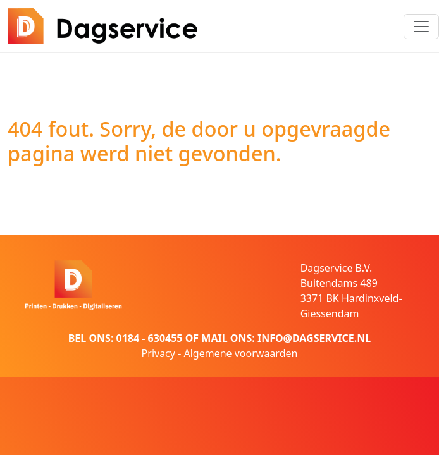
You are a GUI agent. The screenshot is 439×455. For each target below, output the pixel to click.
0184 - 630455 (149, 338)
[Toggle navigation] (421, 26)
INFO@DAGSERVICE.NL (314, 338)
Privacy (158, 353)
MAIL (214, 338)
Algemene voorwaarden (240, 353)
